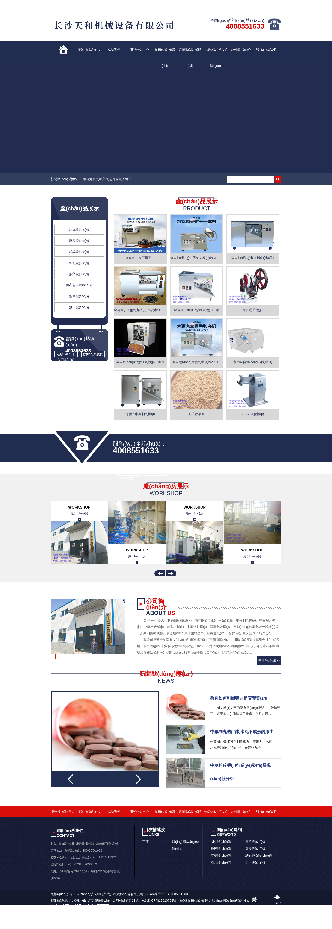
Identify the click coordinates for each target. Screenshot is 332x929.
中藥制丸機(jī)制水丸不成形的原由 (241, 731)
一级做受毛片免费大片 (49, 926)
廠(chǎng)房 (79, 513)
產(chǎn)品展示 (89, 49)
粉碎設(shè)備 (79, 252)
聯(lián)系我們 (266, 49)
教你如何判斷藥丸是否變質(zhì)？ (239, 698)
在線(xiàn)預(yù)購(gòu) (215, 53)
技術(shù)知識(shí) (165, 53)
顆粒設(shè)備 (79, 263)
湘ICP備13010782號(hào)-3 (167, 900)
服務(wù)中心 (139, 49)
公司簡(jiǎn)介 (241, 49)
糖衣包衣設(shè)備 (79, 285)
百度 (145, 842)
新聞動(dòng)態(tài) (190, 53)
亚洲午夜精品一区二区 (16, 926)
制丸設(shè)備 (79, 230)
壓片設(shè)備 (79, 241)
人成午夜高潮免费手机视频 (85, 926)
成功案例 (114, 49)
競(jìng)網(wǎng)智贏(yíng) (231, 900)
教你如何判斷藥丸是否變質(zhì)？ (107, 179)
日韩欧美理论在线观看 (122, 926)
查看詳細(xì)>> (269, 660)
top (277, 902)
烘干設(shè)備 (79, 307)
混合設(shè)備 (79, 296)
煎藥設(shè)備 (79, 274)
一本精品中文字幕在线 (155, 926)
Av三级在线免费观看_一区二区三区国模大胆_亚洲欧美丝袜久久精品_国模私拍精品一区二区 (66, 920)
